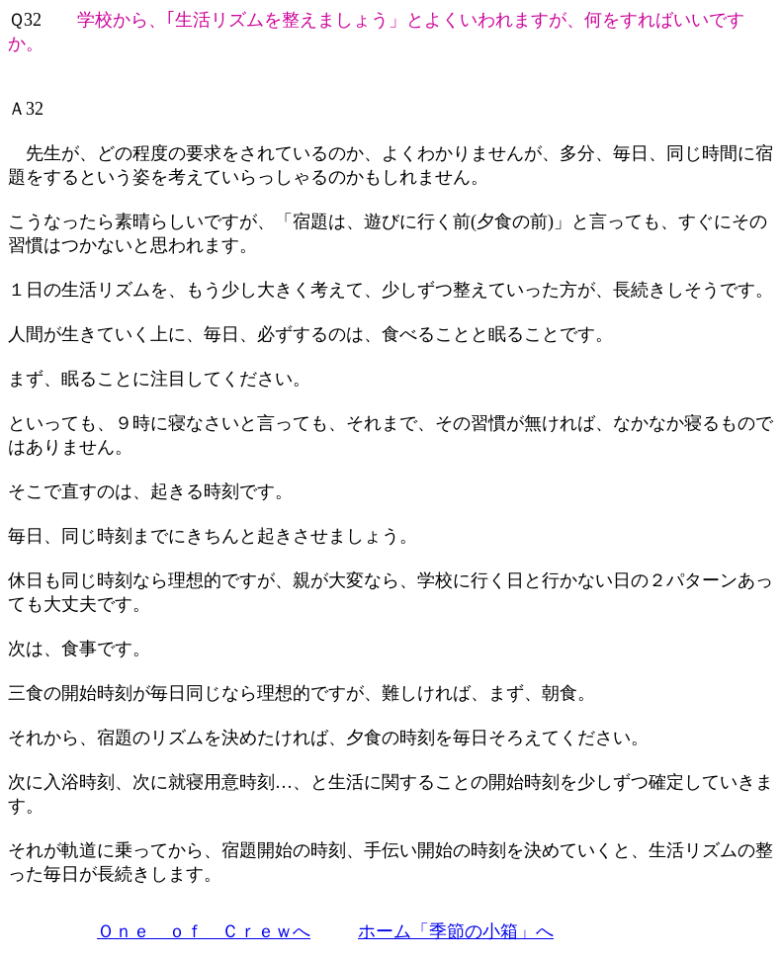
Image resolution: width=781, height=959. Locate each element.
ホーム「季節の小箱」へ (456, 931)
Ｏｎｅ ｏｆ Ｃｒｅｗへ (203, 931)
